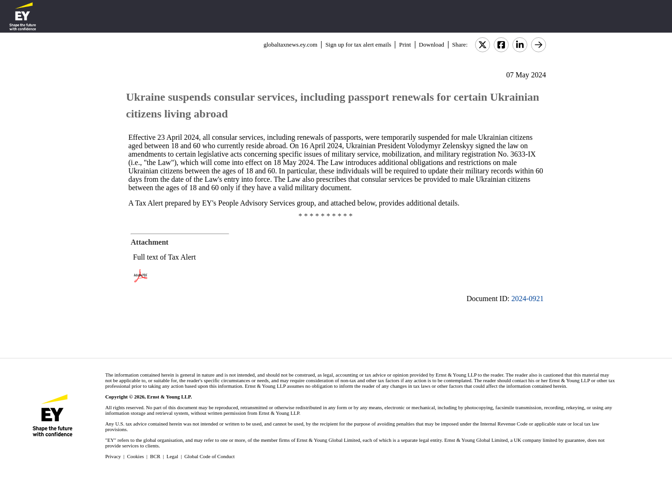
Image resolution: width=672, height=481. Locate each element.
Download (431, 44)
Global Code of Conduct (209, 456)
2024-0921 (527, 298)
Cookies (135, 456)
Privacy (113, 456)
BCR (155, 456)
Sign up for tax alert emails (358, 44)
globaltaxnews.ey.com (290, 44)
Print (405, 44)
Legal (172, 456)
